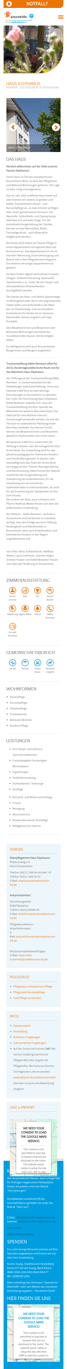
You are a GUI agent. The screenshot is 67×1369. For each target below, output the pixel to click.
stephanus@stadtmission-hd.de (30, 883)
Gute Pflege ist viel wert (27, 998)
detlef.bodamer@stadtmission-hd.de (33, 916)
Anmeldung (20, 1032)
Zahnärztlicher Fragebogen (29, 1043)
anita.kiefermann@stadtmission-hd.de (33, 939)
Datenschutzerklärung (20, 1234)
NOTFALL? (37, 3)
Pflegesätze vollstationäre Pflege (32, 987)
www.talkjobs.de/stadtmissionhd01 (34, 1078)
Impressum (14, 1228)
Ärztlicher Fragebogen (26, 1037)
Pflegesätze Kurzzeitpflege (29, 993)
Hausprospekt (21, 1026)
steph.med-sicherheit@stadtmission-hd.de (29, 958)
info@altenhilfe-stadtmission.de (35, 1218)
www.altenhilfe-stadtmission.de (37, 1222)
